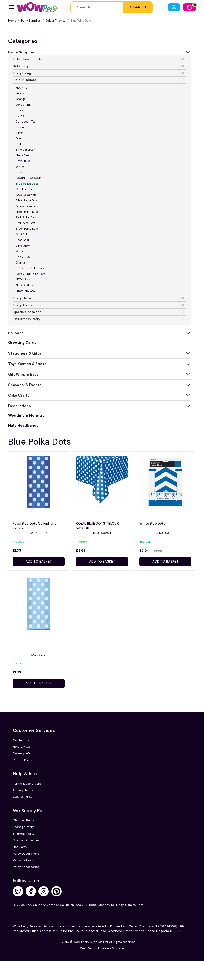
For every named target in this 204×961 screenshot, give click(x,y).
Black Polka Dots (27, 228)
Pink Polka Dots (26, 217)
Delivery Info (22, 753)
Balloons (16, 333)
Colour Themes (55, 20)
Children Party (23, 820)
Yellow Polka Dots (27, 206)
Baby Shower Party (27, 59)
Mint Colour (23, 234)
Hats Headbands (23, 425)
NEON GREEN (24, 285)
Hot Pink (21, 87)
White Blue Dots (152, 523)
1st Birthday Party (26, 319)
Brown (20, 172)
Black (19, 110)
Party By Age (23, 73)
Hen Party (20, 847)
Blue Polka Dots (27, 183)
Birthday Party (23, 834)
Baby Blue (23, 257)
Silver (19, 133)
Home (12, 20)
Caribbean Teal (26, 121)
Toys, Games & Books (27, 363)
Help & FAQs (22, 747)
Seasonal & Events (25, 384)
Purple (20, 116)
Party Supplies (31, 20)
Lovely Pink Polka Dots (30, 274)
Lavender (22, 127)
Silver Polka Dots (26, 200)
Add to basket (39, 561)
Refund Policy (23, 760)
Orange (20, 99)
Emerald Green (25, 149)
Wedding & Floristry (26, 415)
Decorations (19, 405)
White (20, 166)
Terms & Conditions (27, 784)
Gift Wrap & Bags (23, 374)
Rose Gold (22, 240)
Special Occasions (27, 312)
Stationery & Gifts (24, 353)
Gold (19, 138)
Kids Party (21, 66)
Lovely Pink (23, 104)
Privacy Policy (23, 790)
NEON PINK (23, 279)
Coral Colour (24, 189)
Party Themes (24, 298)
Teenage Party (23, 827)
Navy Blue (22, 155)
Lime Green (23, 245)
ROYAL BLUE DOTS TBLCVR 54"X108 (97, 525)
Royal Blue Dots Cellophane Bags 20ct (34, 525)
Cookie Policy (22, 797)
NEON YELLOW (25, 290)
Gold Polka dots (26, 195)
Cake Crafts (19, 395)
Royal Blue (23, 161)
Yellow (20, 93)
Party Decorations (26, 854)
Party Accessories (27, 305)
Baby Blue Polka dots (30, 268)
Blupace (118, 948)
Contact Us (21, 740)
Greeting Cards (22, 342)
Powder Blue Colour (28, 178)
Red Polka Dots (25, 223)
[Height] (97, 7)
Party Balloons (23, 860)
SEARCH (138, 7)
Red (18, 144)
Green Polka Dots (27, 212)
